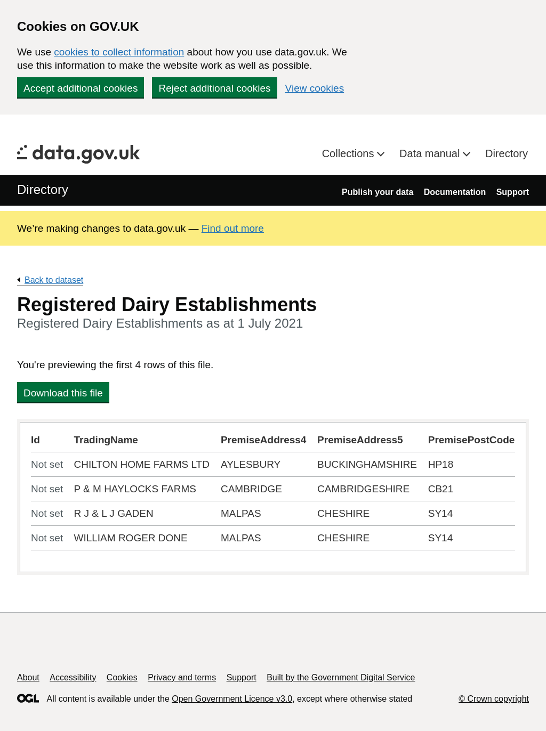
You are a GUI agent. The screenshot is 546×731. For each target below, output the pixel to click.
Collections (349, 153)
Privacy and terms (182, 677)
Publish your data (377, 192)
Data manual (431, 153)
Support (512, 192)
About (28, 677)
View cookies (314, 88)
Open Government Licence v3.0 (232, 698)
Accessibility (73, 677)
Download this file (63, 393)
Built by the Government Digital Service (341, 677)
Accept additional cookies (80, 88)
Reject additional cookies (214, 88)
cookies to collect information (119, 52)
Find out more (233, 228)
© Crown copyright (494, 698)
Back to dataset (54, 280)
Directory (506, 153)
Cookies (122, 677)
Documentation (455, 192)
